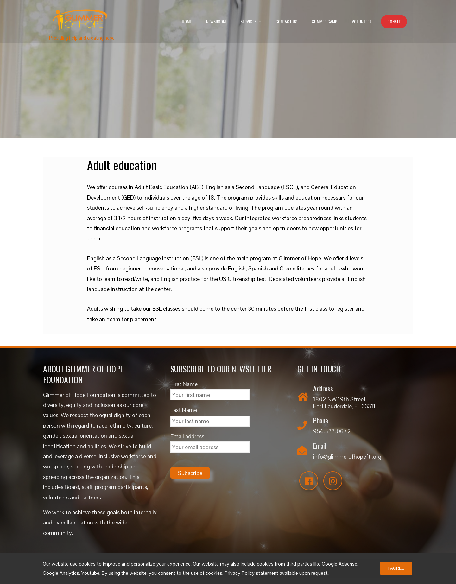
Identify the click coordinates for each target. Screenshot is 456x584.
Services (251, 22)
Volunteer (361, 21)
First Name (184, 384)
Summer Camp (324, 21)
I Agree (396, 568)
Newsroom (216, 21)
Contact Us (286, 21)
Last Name (183, 410)
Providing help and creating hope (82, 38)
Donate (394, 21)
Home (187, 21)
